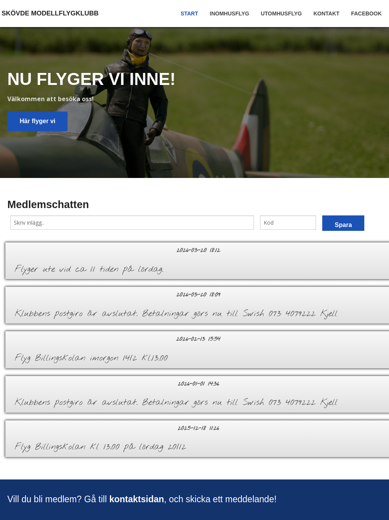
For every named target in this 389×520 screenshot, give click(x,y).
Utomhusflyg (281, 13)
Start (189, 13)
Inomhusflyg (229, 13)
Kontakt (326, 13)
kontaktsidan (136, 499)
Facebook (366, 13)
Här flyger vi (37, 121)
